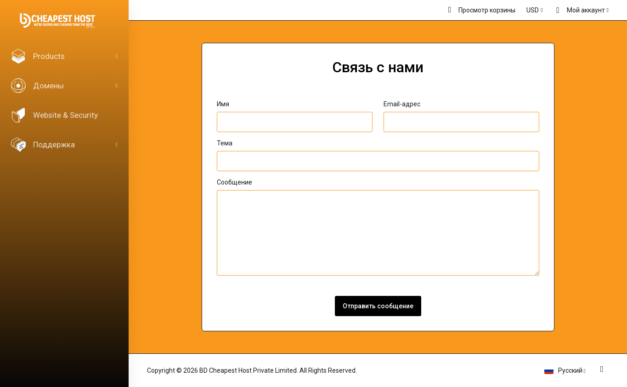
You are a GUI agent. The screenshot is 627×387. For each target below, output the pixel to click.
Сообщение (234, 182)
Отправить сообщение (378, 306)
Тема (224, 143)
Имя (223, 104)
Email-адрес (402, 104)
